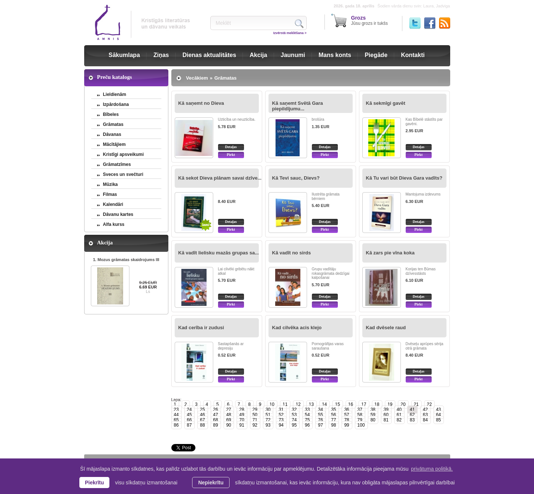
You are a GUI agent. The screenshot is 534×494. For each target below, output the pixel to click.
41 (412, 409)
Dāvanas (112, 134)
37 (359, 409)
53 (294, 414)
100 (361, 425)
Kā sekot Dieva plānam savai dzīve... (220, 178)
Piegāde (376, 55)
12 (298, 404)
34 (320, 409)
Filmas (110, 194)
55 (320, 414)
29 (255, 409)
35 (333, 409)
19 (390, 404)
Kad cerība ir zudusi (201, 327)
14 (324, 404)
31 (280, 409)
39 (385, 409)
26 (215, 409)
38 (372, 409)
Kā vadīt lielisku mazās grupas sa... (218, 253)
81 (385, 420)
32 (294, 409)
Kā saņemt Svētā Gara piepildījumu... (297, 105)
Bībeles (111, 114)
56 (333, 414)
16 (350, 404)
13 (311, 404)
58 (359, 414)
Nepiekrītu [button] (210, 482)
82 (399, 420)
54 (307, 414)
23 (176, 409)
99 (346, 425)
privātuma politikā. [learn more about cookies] (432, 469)
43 (438, 409)
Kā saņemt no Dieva (201, 103)
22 (429, 404)
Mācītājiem (114, 144)
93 (268, 425)
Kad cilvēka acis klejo (297, 327)
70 (241, 420)
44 (176, 414)
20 (402, 404)
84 (425, 420)
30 (268, 409)
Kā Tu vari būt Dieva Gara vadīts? (404, 178)
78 (346, 420)
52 (280, 414)
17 (363, 404)
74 (294, 420)
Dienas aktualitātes (209, 55)
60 (385, 414)
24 (189, 409)
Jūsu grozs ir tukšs (369, 20)
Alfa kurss (114, 224)
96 (307, 425)
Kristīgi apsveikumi (123, 154)
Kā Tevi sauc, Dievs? (296, 178)
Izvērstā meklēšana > (290, 33)
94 (280, 425)
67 (202, 420)
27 (228, 409)
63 (425, 414)
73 (280, 420)
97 (320, 425)
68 (215, 420)
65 (176, 420)
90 (228, 425)
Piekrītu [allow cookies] (94, 482)
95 (294, 425)
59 (372, 414)
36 (346, 409)
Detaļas (231, 147)
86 (176, 425)
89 (215, 425)
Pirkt (231, 155)
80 (372, 420)
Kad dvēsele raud (386, 327)
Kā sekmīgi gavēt (385, 103)
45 (189, 414)
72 (268, 420)
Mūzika (110, 184)
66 (189, 420)
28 (241, 409)
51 (268, 414)
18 (377, 404)
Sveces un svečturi (123, 174)
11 (285, 404)
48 (228, 414)
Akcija (258, 55)
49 (241, 414)
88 (202, 425)
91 (241, 425)
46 (202, 414)
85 (438, 420)
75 (307, 420)
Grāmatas (113, 124)
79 (359, 420)
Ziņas (161, 55)
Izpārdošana (116, 104)
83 (412, 420)
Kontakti (413, 55)
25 (202, 409)
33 (307, 409)
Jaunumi (293, 55)
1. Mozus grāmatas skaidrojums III (126, 259)
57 (346, 414)
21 (416, 404)
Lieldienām (114, 94)
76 (320, 420)
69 (228, 420)
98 (333, 425)
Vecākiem (197, 78)
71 (255, 420)
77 (333, 420)
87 (189, 425)
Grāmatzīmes (117, 164)
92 (255, 425)
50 (255, 414)
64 (438, 414)
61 (399, 414)
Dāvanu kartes (118, 214)
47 (215, 414)
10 (272, 404)
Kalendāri (113, 204)
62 (412, 414)
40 (399, 409)
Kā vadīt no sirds (291, 253)
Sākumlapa (124, 55)
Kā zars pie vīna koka (390, 253)
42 (425, 409)
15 (337, 404)
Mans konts (335, 55)
